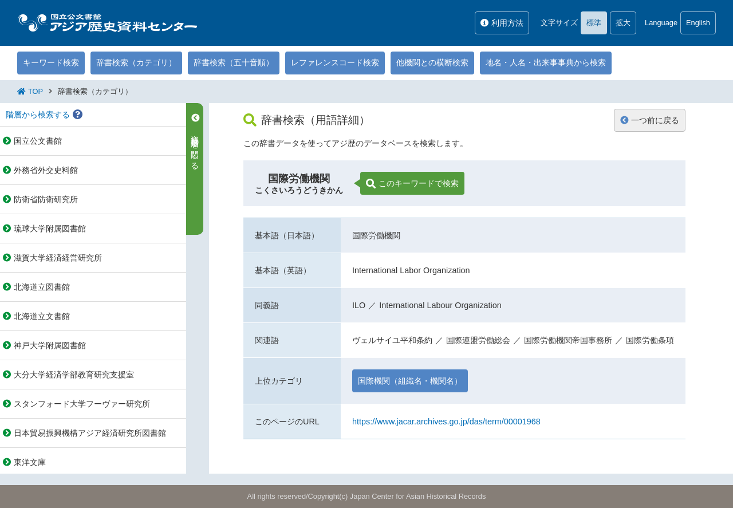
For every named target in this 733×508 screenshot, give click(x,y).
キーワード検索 (51, 62)
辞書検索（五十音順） (234, 62)
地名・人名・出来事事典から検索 (546, 62)
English (698, 22)
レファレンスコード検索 (335, 62)
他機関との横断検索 (432, 62)
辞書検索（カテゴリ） (136, 62)
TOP (35, 91)
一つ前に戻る (649, 120)
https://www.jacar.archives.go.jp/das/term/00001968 (446, 421)
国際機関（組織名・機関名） (410, 380)
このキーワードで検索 (412, 184)
